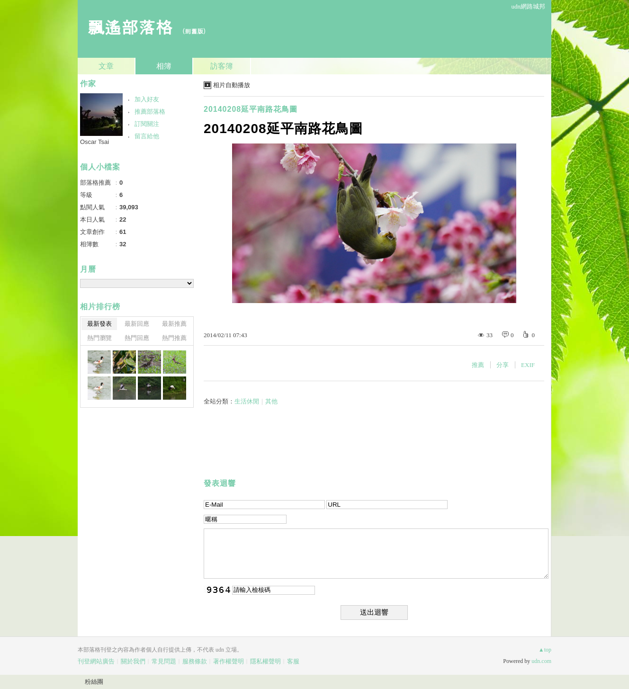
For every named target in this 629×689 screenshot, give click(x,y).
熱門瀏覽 (99, 337)
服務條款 (194, 661)
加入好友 (147, 99)
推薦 (478, 364)
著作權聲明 (228, 661)
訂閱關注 (147, 123)
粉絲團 (94, 681)
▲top (545, 649)
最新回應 (137, 323)
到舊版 (194, 31)
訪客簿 (221, 66)
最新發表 (99, 323)
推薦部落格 (150, 111)
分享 (502, 364)
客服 (293, 661)
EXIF (528, 364)
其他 (271, 401)
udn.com (541, 661)
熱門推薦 (174, 337)
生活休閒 (246, 401)
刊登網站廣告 (96, 661)
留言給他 (147, 136)
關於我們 (133, 661)
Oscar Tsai (94, 141)
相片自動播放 (231, 85)
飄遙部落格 (129, 26)
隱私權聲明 (265, 661)
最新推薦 (174, 323)
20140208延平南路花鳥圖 (250, 109)
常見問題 (164, 661)
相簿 (163, 66)
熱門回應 (137, 337)
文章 (106, 66)
